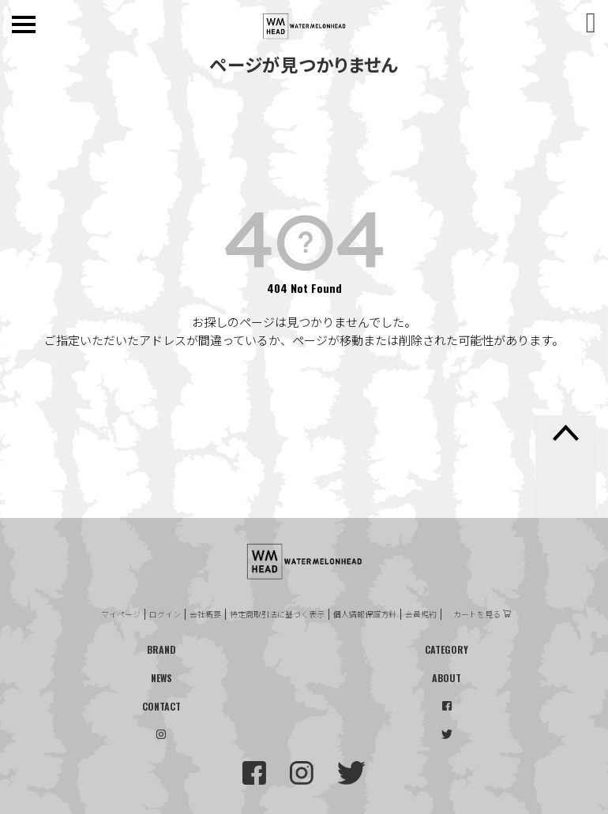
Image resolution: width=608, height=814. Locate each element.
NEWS (161, 678)
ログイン (165, 614)
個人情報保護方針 (364, 614)
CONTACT (161, 706)
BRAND (161, 649)
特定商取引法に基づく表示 (277, 614)
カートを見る (477, 614)
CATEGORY (446, 649)
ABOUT (446, 678)
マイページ (121, 614)
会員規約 (421, 614)
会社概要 (205, 614)
